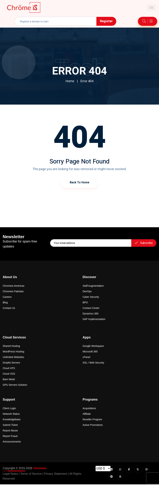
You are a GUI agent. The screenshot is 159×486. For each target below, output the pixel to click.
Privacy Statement (55, 475)
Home (70, 81)
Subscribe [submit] (144, 243)
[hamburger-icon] (151, 7)
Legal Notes (10, 475)
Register (106, 21)
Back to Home (79, 182)
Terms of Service (30, 475)
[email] (90, 243)
